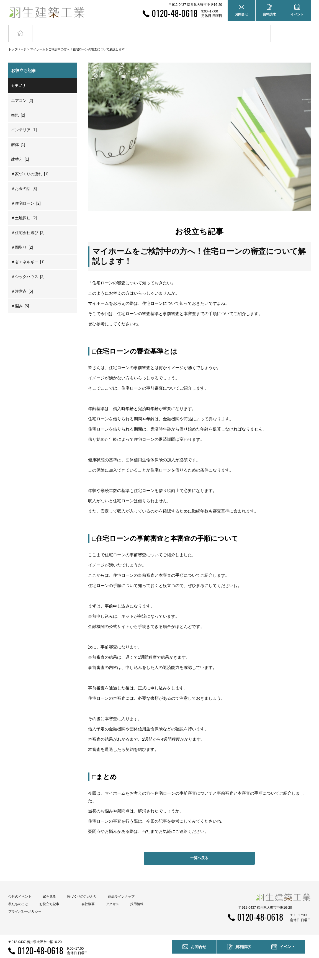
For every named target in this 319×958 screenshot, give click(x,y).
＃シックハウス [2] (28, 266)
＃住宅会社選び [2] (28, 222)
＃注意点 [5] (22, 281)
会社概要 (88, 894)
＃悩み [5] (20, 296)
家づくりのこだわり (82, 886)
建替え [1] (20, 149)
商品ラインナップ (121, 886)
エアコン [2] (22, 90)
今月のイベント (20, 886)
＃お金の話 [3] (24, 178)
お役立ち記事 (251, 28)
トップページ (17, 39)
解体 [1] (18, 134)
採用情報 (136, 894)
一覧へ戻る (199, 848)
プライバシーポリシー (25, 901)
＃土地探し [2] (24, 208)
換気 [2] (18, 105)
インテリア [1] (24, 120)
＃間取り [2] (22, 237)
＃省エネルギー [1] (28, 252)
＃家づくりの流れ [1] (29, 164)
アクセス (112, 894)
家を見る (49, 886)
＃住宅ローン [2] (26, 193)
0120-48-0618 (174, 13)
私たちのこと (18, 894)
